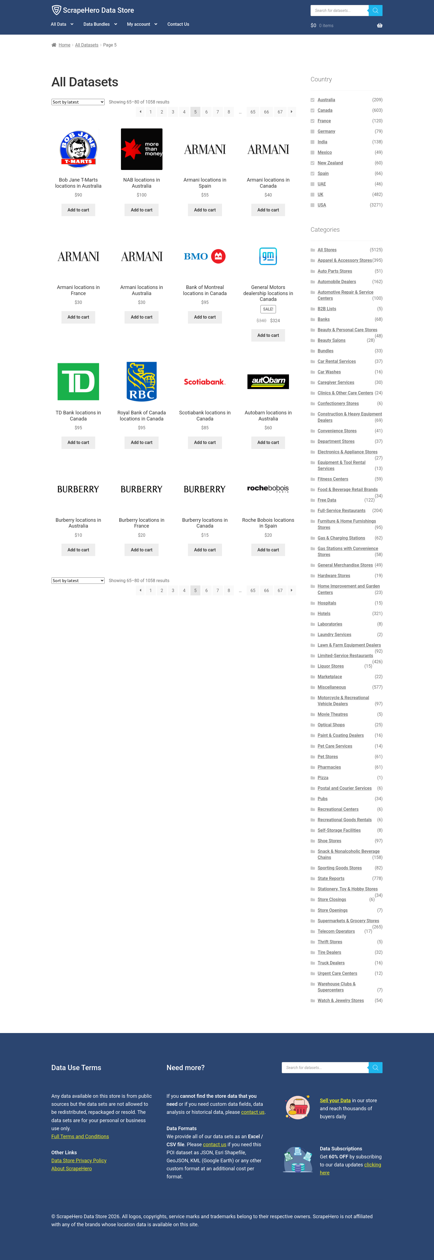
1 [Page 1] (150, 112)
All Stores (327, 249)
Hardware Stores (334, 575)
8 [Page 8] (229, 112)
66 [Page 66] (266, 112)
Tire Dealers (329, 952)
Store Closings (332, 899)
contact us (252, 1112)
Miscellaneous (332, 687)
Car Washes (329, 372)
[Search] (376, 10)
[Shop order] (78, 102)
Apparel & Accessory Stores (345, 260)
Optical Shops (331, 724)
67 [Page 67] (280, 112)
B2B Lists (327, 308)
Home (64, 45)
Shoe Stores (329, 840)
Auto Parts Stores (335, 271)
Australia (326, 99)
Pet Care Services (335, 746)
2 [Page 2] (162, 112)
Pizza (323, 777)
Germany (326, 131)
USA (322, 205)
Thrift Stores (330, 941)
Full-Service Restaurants (342, 510)
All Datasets (86, 45)
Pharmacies (329, 767)
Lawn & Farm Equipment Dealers (349, 645)
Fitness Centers (333, 479)
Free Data (327, 500)
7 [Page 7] (217, 112)
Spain (323, 173)
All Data (58, 24)
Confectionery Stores (338, 403)
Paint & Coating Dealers (341, 735)
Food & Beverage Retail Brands (348, 489)
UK (320, 194)
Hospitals (327, 603)
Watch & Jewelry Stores (341, 1000)
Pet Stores (328, 756)
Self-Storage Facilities (339, 830)
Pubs (323, 798)
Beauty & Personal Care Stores (348, 329)
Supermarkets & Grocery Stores (348, 920)
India (322, 141)
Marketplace (330, 676)
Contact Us (178, 24)
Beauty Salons (332, 340)
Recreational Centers (338, 809)
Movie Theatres (333, 714)
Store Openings (333, 910)
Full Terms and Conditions (80, 1136)
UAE (322, 184)
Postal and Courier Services (345, 788)
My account (138, 24)
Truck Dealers (331, 962)
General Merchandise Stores (345, 565)
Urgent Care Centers (337, 973)
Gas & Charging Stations (341, 538)
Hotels (324, 613)
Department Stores (336, 441)
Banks (324, 319)
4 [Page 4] (184, 112)
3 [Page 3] (173, 112)
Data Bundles (97, 24)
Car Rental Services (337, 361)
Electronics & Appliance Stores (348, 452)
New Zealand (330, 163)
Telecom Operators (336, 931)
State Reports (331, 878)
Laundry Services (335, 634)
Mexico (325, 152)
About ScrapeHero (71, 1168)
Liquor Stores (331, 666)
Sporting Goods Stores (340, 868)
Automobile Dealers (337, 281)
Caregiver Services (336, 382)
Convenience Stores (337, 430)
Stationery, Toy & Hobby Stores (348, 889)
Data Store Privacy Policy (79, 1160)
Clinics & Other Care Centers (345, 393)
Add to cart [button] (78, 210)
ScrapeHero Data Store (98, 10)
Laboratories (330, 624)
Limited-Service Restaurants (345, 655)
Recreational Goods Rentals (345, 819)
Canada (325, 110)
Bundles (326, 350)
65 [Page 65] (252, 112)
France (324, 120)
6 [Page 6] (206, 112)
